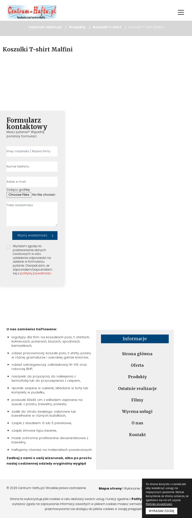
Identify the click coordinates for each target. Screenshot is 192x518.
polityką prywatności (35, 273)
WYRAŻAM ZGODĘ (161, 511)
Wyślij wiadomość (33, 235)
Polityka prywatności (159, 504)
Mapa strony (110, 488)
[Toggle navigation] (180, 12)
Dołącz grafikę (18, 190)
